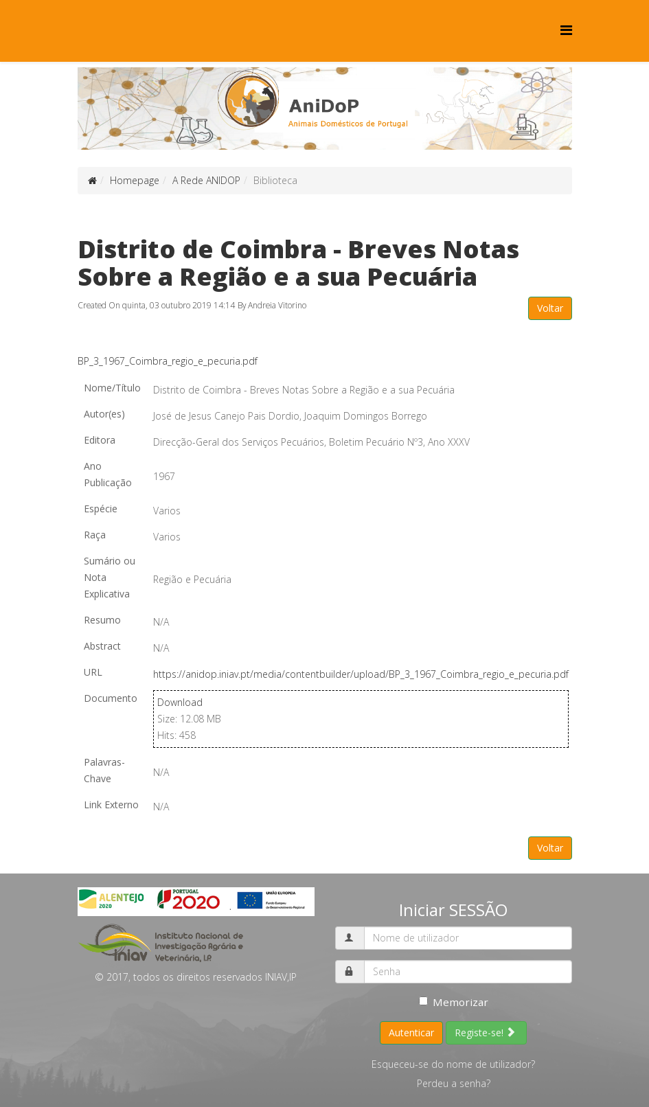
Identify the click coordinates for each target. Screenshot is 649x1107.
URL (93, 671)
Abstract (102, 645)
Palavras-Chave (104, 770)
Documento (110, 698)
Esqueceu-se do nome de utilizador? (453, 1064)
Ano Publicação (108, 474)
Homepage (134, 180)
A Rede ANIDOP (206, 180)
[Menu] (566, 30)
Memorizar (453, 1002)
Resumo (102, 619)
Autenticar (411, 1032)
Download (180, 702)
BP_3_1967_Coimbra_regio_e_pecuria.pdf (168, 360)
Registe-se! (485, 1032)
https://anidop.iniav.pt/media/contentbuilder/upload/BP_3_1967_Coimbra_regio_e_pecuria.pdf (361, 674)
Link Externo (111, 804)
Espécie (100, 508)
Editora (99, 439)
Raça (95, 534)
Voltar (550, 308)
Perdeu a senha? (453, 1083)
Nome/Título (112, 387)
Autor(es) (104, 413)
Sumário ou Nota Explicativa (109, 577)
